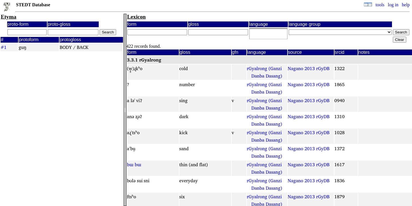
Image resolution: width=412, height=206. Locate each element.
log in (393, 4)
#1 (4, 47)
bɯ (130, 164)
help (406, 4)
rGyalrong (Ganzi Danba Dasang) (264, 72)
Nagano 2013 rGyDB (309, 68)
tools (379, 4)
